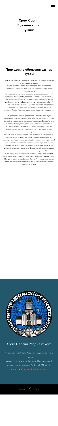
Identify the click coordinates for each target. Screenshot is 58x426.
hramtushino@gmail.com (34, 369)
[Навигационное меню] (53, 5)
